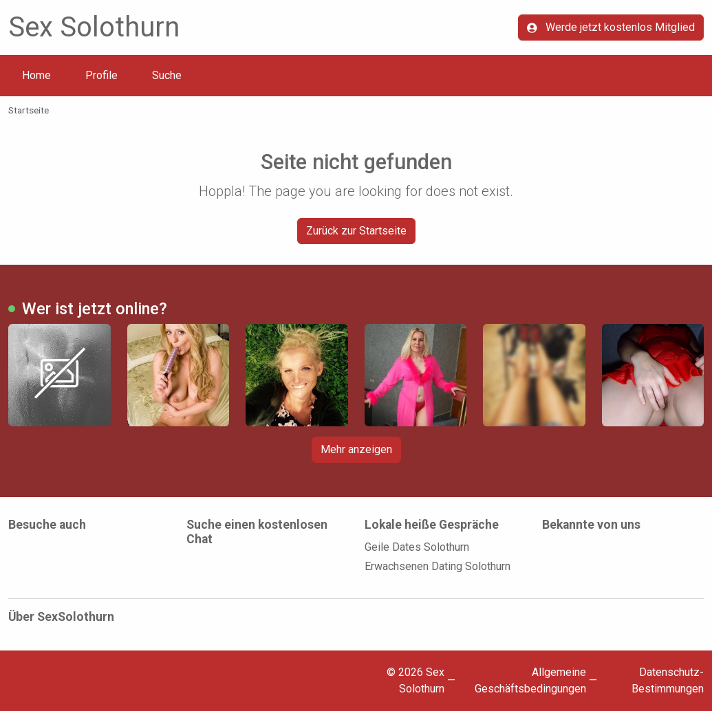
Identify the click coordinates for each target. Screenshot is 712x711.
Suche (167, 75)
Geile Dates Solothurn (417, 547)
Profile (101, 75)
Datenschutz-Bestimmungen (668, 680)
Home (36, 75)
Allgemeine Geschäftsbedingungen (530, 680)
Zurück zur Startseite (356, 230)
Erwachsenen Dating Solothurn (437, 566)
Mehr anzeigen (356, 449)
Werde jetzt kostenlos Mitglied (611, 27)
